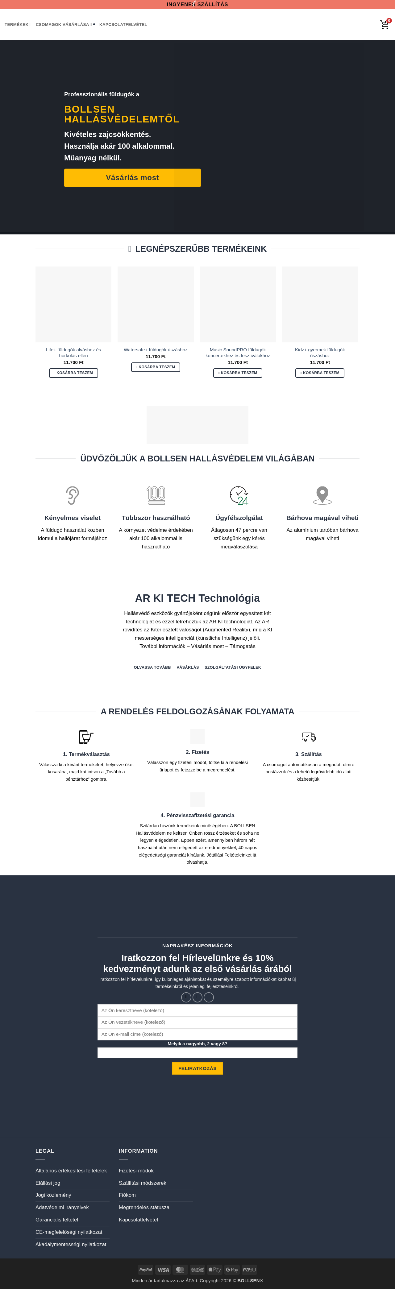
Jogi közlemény (53, 1195)
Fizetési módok (136, 1171)
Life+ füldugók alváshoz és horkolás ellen (73, 352)
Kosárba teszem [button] (74, 373)
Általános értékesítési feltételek (71, 1171)
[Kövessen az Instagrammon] (198, 997)
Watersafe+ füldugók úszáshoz (155, 349)
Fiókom (127, 1195)
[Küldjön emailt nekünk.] (209, 997)
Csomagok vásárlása (64, 24)
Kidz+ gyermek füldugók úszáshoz (320, 352)
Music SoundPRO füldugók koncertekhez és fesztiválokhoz (238, 352)
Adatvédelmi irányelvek (62, 1207)
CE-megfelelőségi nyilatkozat (68, 1232)
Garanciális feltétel (56, 1220)
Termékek (18, 24)
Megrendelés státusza (144, 1207)
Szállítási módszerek (142, 1183)
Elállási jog (47, 1183)
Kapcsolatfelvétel (123, 24)
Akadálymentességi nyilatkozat (70, 1244)
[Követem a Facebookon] (186, 997)
